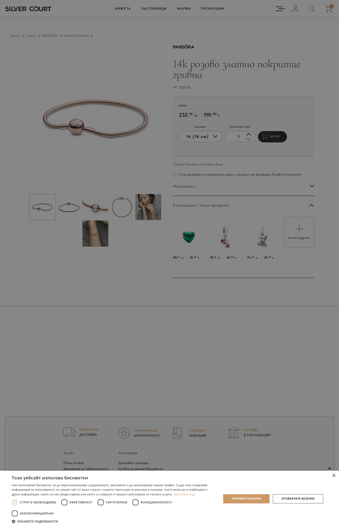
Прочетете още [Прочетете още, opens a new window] (184, 494)
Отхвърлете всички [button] (298, 499)
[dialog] (169, 263)
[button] (113, 521)
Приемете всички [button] (246, 499)
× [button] (333, 475)
